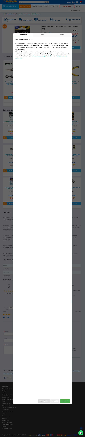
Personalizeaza (44, 401)
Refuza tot (55, 401)
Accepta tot (65, 401)
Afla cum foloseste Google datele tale (41, 56)
